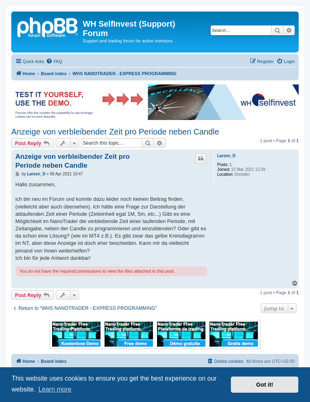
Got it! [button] (264, 384)
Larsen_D (226, 156)
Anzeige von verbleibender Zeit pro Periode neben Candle (115, 131)
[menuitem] (54, 61)
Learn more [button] (54, 389)
